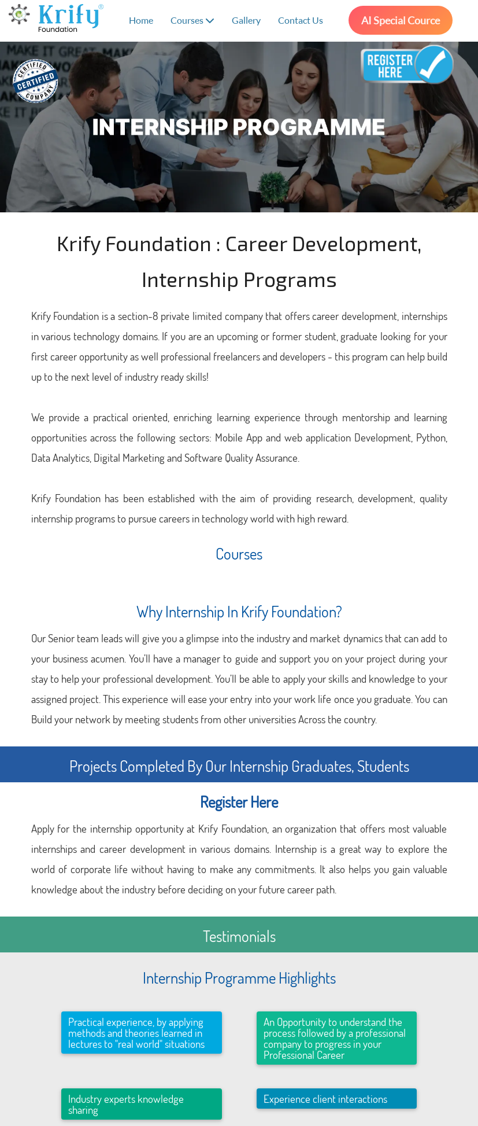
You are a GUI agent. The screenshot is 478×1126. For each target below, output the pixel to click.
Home (141, 20)
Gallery (246, 20)
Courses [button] (192, 20)
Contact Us (300, 20)
